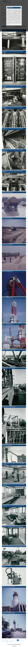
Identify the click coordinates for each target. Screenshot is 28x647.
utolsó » (11, 641)
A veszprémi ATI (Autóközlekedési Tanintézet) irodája (12, 526)
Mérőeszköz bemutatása (7, 445)
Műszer (3, 566)
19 (12, 640)
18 (10, 640)
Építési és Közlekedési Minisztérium (15, 644)
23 (19, 640)
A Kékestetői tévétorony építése (8, 586)
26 (2, 641)
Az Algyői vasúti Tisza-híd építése (8, 368)
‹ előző (6, 640)
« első (3, 640)
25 (23, 640)
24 (21, 640)
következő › (7, 641)
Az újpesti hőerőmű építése (7, 271)
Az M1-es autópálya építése (7, 192)
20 (14, 640)
